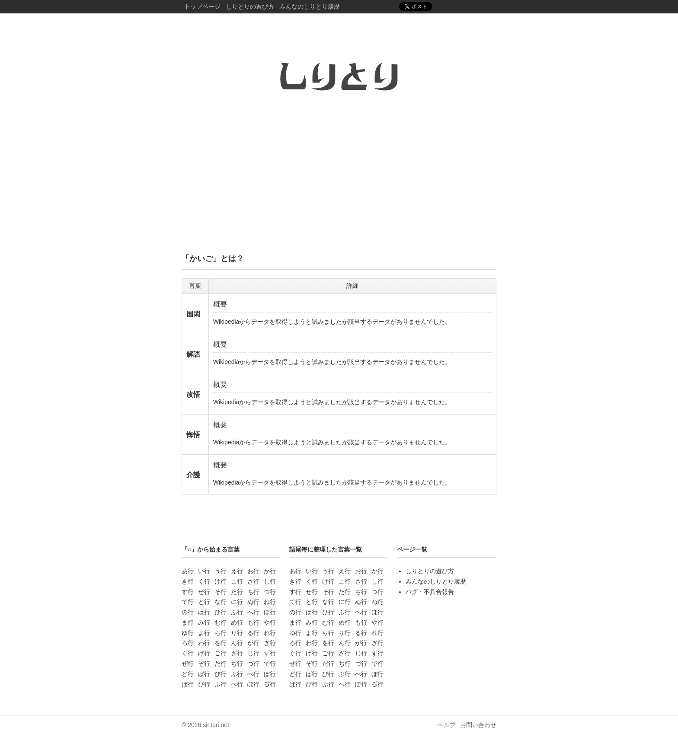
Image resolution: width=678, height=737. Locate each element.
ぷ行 (220, 684)
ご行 (220, 653)
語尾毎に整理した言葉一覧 (325, 549)
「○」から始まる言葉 (211, 549)
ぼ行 (270, 673)
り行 (237, 632)
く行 (204, 581)
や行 (270, 622)
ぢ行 (237, 663)
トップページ (202, 6)
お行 (253, 571)
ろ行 (188, 642)
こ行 (237, 581)
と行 (204, 601)
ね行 (270, 601)
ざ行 (237, 653)
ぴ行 (204, 684)
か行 (270, 571)
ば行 (204, 673)
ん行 (237, 642)
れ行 (270, 632)
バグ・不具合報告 (430, 591)
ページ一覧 (412, 549)
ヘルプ (447, 724)
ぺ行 (237, 684)
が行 (253, 642)
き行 (188, 581)
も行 (253, 622)
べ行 (253, 673)
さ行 (253, 581)
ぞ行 (204, 663)
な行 (220, 601)
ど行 (188, 673)
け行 (220, 581)
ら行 (220, 632)
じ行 (253, 653)
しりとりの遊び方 (250, 6)
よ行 (204, 632)
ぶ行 (237, 673)
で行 (270, 663)
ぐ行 (188, 653)
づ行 (253, 663)
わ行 (204, 642)
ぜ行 (188, 663)
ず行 (270, 653)
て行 (188, 601)
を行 (220, 642)
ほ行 (270, 612)
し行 (270, 581)
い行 (204, 571)
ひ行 (220, 612)
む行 (220, 622)
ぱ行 (188, 684)
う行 (220, 571)
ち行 (253, 591)
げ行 (204, 653)
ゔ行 (270, 684)
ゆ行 (188, 632)
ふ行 (237, 612)
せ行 (204, 591)
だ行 (220, 663)
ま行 (188, 622)
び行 (220, 673)
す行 (188, 591)
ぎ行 (270, 642)
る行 (253, 632)
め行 (237, 622)
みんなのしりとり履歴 (309, 6)
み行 (204, 622)
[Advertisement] (339, 178)
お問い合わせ (478, 724)
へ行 (253, 612)
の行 (188, 612)
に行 (237, 601)
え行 (237, 571)
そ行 (220, 591)
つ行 (270, 591)
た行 (237, 591)
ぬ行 (253, 601)
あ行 (188, 571)
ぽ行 (253, 684)
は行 (204, 612)
